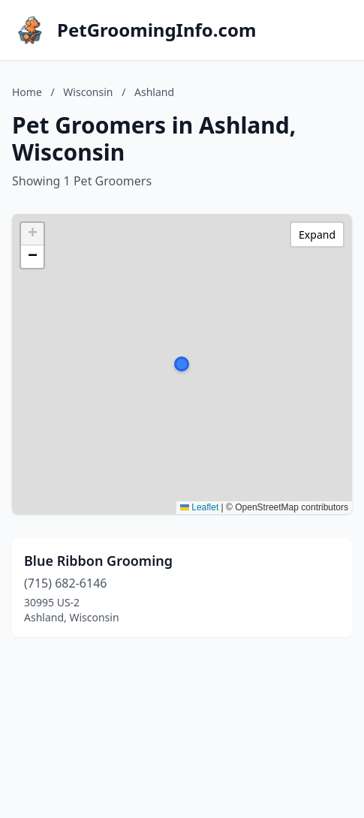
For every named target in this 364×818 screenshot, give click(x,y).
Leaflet (199, 507)
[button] (181, 363)
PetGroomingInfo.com (156, 30)
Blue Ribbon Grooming (98, 561)
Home (27, 92)
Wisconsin (88, 92)
